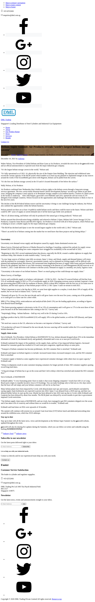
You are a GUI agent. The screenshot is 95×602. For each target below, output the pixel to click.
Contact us (5, 460)
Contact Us (5, 142)
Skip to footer (11, 7)
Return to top (57, 599)
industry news (21, 434)
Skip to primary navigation (15, 3)
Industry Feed (8, 434)
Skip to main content (13, 5)
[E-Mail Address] (11, 446)
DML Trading (6, 120)
